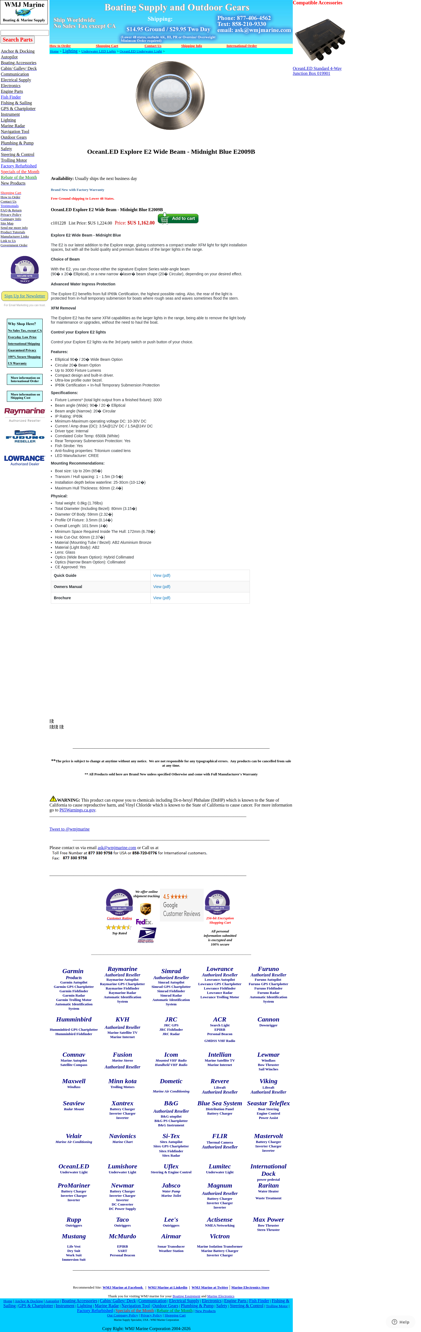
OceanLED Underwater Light (141, 51)
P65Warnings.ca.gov (77, 810)
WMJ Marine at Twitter (210, 1287)
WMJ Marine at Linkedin (167, 1287)
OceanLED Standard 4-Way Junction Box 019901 (320, 69)
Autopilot (52, 1301)
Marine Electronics (220, 1296)
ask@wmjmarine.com (117, 847)
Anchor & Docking (29, 1301)
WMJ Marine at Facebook (123, 1287)
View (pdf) (162, 575)
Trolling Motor (277, 1306)
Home (54, 51)
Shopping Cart (175, 1315)
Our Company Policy (122, 1315)
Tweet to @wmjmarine (69, 829)
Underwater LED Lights (98, 51)
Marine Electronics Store (250, 1287)
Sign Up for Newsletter (24, 296)
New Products (205, 1311)
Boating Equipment (186, 1296)
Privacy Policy (151, 1315)
